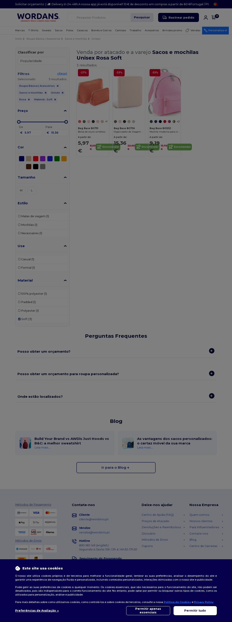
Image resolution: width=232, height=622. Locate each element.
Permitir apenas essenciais (148, 610)
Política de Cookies (177, 602)
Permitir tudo (195, 610)
